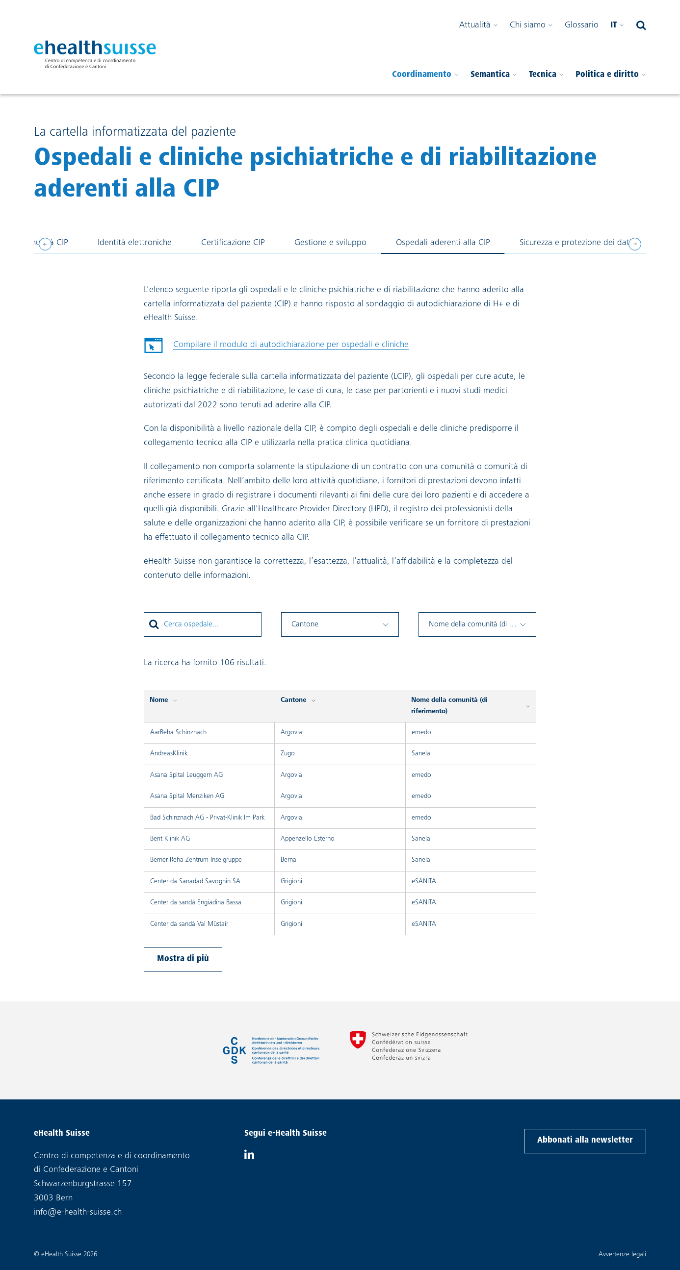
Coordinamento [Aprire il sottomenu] (425, 75)
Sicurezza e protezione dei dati (575, 242)
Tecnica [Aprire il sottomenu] (546, 75)
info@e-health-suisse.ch (78, 1212)
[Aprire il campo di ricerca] (641, 25)
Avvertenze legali (622, 1254)
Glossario (582, 25)
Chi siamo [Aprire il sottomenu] (531, 25)
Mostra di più (183, 959)
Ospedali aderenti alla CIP (442, 242)
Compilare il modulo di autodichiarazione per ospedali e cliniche (276, 348)
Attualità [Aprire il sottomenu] (478, 25)
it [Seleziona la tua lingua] (617, 25)
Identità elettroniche (134, 242)
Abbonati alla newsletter (585, 1139)
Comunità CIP (43, 242)
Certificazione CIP (233, 242)
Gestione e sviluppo (330, 242)
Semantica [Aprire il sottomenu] (494, 75)
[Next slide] (634, 244)
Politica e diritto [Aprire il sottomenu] (610, 75)
